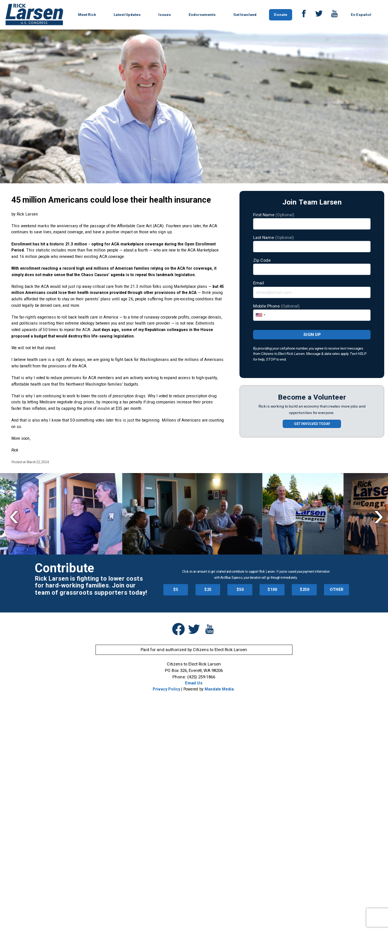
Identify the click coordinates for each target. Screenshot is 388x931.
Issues (164, 14)
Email (312, 289)
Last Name (312, 243)
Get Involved (245, 14)
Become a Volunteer (312, 397)
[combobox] (260, 314)
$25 (207, 589)
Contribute (64, 568)
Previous (14, 515)
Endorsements (202, 14)
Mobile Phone (312, 312)
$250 (304, 589)
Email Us (194, 683)
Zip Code (312, 266)
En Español (361, 14)
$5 (175, 589)
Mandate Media (219, 689)
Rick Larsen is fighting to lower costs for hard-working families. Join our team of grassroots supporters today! (91, 585)
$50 (240, 589)
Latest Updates (127, 14)
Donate (280, 14)
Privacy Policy (166, 689)
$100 (272, 589)
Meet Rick (87, 14)
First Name (312, 221)
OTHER (336, 589)
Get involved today (312, 424)
